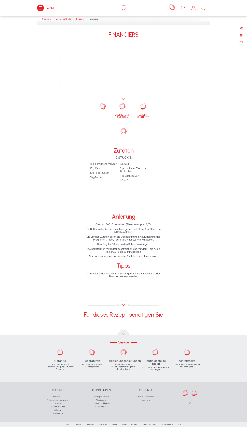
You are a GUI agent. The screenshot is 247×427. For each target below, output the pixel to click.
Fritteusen (57, 403)
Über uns (146, 400)
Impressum (90, 424)
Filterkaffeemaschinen (57, 400)
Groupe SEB (103, 424)
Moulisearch (101, 400)
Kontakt (68, 424)
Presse (78, 424)
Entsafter (57, 396)
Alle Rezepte (101, 407)
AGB (179, 424)
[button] (193, 8)
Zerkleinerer (57, 413)
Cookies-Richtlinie (167, 424)
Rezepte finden (101, 396)
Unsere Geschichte (145, 396)
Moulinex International (129, 424)
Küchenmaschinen (57, 407)
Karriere (114, 424)
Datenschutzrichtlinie (149, 424)
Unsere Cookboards (101, 403)
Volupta (57, 410)
